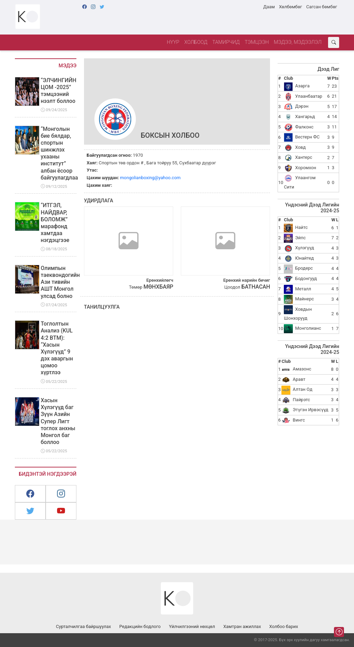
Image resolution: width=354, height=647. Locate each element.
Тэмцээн (257, 42)
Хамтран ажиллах (242, 626)
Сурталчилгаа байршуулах (83, 626)
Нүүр (173, 42)
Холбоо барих (283, 626)
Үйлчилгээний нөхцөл (192, 626)
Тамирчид (226, 42)
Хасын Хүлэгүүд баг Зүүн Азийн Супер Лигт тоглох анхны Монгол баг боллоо (58, 421)
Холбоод (195, 42)
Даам (268, 6)
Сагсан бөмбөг (321, 6)
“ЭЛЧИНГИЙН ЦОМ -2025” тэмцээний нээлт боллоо (58, 90)
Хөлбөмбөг (290, 6)
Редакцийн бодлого (140, 626)
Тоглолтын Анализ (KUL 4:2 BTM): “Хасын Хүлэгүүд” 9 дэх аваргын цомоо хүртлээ (57, 348)
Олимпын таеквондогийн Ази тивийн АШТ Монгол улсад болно (60, 282)
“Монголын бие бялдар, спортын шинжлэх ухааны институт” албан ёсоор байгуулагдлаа (59, 153)
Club (288, 78)
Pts (335, 78)
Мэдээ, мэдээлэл (298, 42)
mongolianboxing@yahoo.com (150, 177)
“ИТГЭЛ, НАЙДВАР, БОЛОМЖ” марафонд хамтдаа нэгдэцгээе (55, 222)
